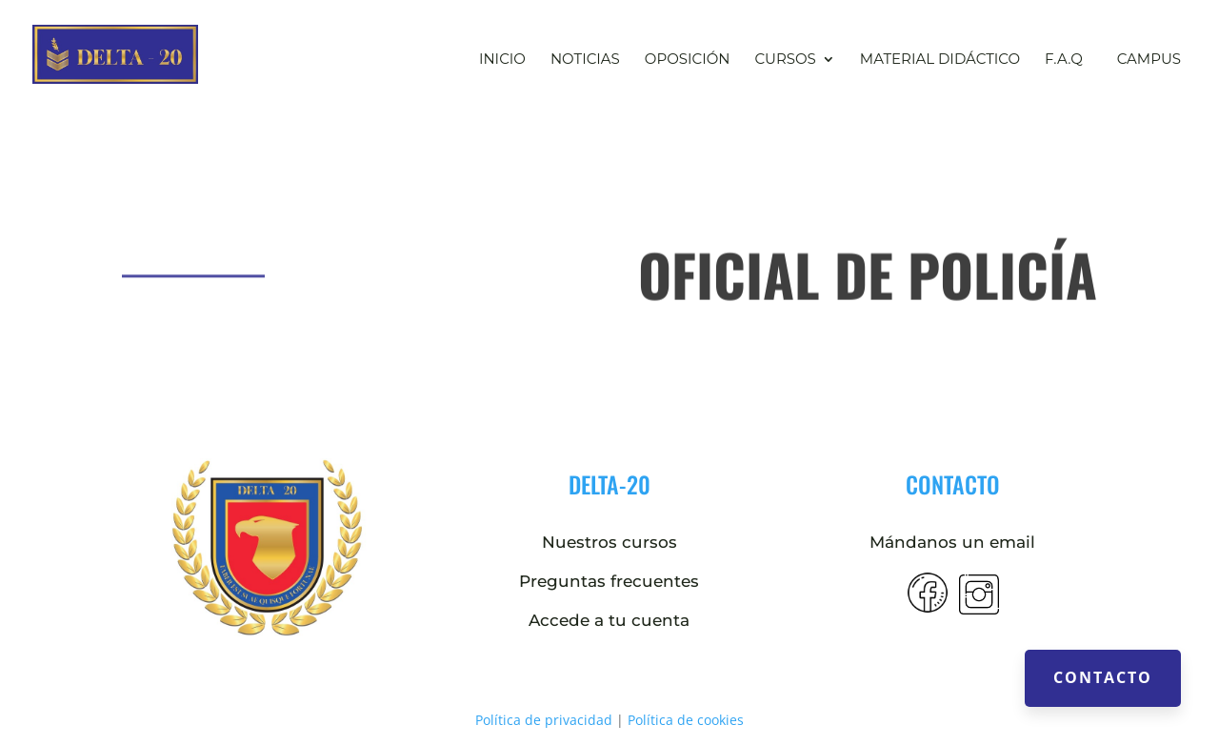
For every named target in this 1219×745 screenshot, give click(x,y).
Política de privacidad (543, 720)
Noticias (585, 60)
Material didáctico (940, 60)
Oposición (687, 60)
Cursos (784, 60)
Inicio (502, 60)
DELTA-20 (609, 484)
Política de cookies (686, 720)
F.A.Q (1064, 60)
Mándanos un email (952, 542)
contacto (953, 484)
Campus (1149, 59)
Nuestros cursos (609, 542)
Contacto (1102, 677)
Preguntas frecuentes (609, 581)
